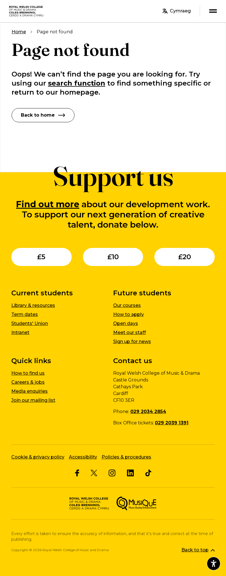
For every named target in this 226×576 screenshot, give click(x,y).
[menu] (213, 11)
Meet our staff (129, 332)
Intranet (20, 332)
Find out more (47, 204)
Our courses (127, 305)
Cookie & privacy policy (37, 457)
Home (19, 31)
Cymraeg (177, 11)
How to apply (128, 314)
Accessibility (83, 457)
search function (76, 83)
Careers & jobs (28, 382)
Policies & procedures (126, 457)
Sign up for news (132, 341)
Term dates (24, 314)
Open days (125, 323)
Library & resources (33, 305)
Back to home (43, 115)
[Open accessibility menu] (213, 563)
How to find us (28, 373)
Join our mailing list (33, 400)
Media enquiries (29, 391)
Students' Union (29, 323)
